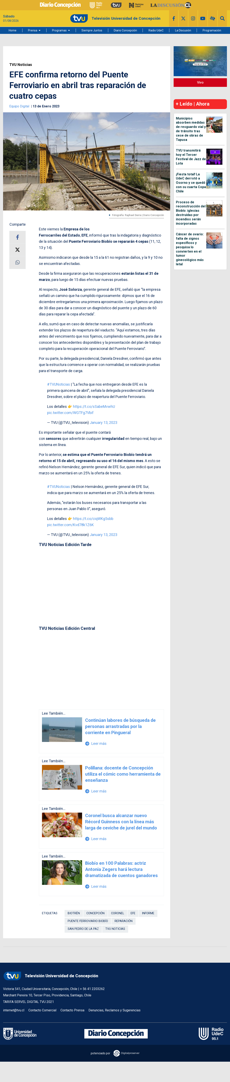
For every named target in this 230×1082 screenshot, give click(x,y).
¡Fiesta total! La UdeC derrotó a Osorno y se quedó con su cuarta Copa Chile (191, 182)
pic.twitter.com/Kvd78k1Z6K (70, 525)
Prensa (32, 30)
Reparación (123, 921)
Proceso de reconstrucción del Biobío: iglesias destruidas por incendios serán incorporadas (191, 212)
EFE (133, 913)
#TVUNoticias (58, 384)
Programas (59, 30)
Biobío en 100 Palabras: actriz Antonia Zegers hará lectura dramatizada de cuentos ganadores (121, 869)
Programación (212, 30)
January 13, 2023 (103, 422)
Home (12, 30)
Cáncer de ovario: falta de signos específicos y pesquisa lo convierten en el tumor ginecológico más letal (190, 249)
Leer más (96, 743)
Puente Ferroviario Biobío (88, 921)
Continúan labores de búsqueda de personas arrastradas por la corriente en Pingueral (120, 726)
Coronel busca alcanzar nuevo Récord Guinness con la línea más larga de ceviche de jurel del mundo (121, 821)
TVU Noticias (20, 65)
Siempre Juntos (91, 30)
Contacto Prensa (72, 1010)
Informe (148, 913)
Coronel (117, 913)
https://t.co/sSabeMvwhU (94, 406)
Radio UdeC (156, 30)
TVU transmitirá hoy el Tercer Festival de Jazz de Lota (191, 156)
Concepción (95, 913)
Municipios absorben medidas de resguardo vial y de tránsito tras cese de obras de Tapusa (191, 129)
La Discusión (183, 30)
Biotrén (74, 913)
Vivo (200, 82)
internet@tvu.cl (13, 1010)
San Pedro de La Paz (83, 929)
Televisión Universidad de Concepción (50, 976)
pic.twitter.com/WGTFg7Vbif (70, 412)
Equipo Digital (19, 106)
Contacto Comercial (42, 1010)
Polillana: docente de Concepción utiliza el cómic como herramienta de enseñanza (123, 774)
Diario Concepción (125, 30)
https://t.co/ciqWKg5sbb (93, 518)
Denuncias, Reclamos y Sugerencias (114, 1010)
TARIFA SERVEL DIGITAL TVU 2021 (28, 1002)
